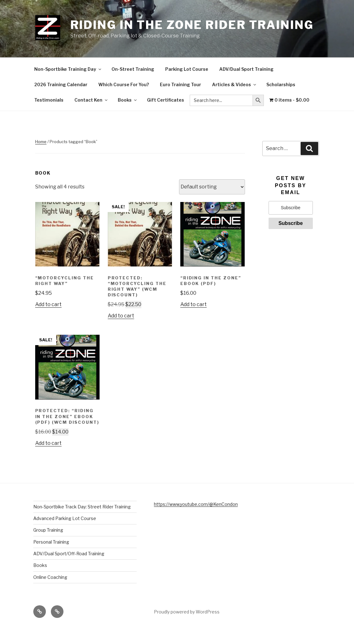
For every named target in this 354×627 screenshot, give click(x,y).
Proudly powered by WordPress (187, 611)
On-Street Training (133, 69)
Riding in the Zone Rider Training (192, 25)
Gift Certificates (165, 100)
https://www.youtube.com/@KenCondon (196, 504)
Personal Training (51, 542)
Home (40, 141)
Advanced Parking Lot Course (64, 518)
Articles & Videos (234, 84)
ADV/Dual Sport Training (246, 69)
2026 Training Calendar (60, 84)
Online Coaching (50, 577)
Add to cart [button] (48, 304)
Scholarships (280, 84)
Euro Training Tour (180, 84)
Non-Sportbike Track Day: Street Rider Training (82, 506)
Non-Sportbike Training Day (68, 69)
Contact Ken (91, 100)
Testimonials (48, 100)
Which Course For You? (123, 84)
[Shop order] (212, 186)
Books (128, 100)
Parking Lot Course (186, 69)
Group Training (48, 530)
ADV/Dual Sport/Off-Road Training (68, 553)
